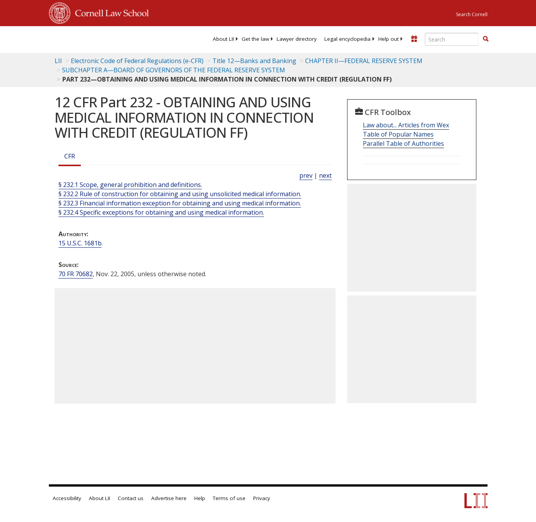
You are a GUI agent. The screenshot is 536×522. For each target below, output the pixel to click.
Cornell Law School (109, 12)
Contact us (131, 498)
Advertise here (169, 498)
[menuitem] (223, 39)
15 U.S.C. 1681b (80, 243)
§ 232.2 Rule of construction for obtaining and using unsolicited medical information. (179, 194)
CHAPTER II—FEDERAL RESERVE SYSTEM (363, 61)
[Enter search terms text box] (452, 39)
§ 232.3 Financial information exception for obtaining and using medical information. (179, 203)
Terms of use (229, 498)
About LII (223, 38)
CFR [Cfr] (69, 156)
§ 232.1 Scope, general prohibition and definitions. (130, 184)
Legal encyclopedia (347, 38)
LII (58, 61)
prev (305, 175)
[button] (485, 39)
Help (199, 498)
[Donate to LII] (414, 39)
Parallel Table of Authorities (403, 143)
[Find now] (485, 39)
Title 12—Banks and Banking (254, 61)
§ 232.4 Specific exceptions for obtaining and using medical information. (161, 212)
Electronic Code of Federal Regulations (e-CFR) (137, 61)
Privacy (261, 498)
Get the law (255, 38)
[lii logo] (79, 38)
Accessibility (67, 498)
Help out (388, 38)
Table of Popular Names (398, 134)
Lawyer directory (297, 38)
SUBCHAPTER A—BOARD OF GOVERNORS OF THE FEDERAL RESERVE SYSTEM (173, 70)
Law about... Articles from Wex (406, 125)
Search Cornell (472, 14)
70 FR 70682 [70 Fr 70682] (75, 274)
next (325, 175)
